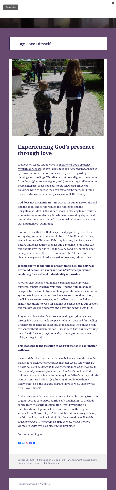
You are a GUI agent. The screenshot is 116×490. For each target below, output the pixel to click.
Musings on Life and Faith (52, 459)
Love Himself (34, 463)
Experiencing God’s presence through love (56, 150)
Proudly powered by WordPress (34, 483)
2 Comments (52, 463)
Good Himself (55, 400)
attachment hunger (80, 459)
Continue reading (30, 434)
